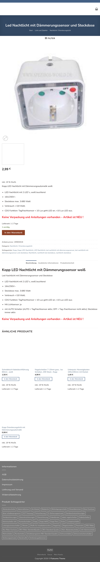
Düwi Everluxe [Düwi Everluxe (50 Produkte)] (88, 509)
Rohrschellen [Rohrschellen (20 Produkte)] (7, 534)
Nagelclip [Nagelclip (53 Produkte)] (56, 526)
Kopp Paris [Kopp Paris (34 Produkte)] (54, 521)
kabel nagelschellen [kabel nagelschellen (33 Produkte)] (69, 517)
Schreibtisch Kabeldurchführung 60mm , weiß (15, 370)
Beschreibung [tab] (30, 263)
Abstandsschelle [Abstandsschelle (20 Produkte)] (9, 509)
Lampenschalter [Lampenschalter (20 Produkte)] (73, 521)
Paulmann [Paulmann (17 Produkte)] (80, 526)
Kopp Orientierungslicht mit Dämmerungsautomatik (13, 428)
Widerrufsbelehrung (11, 494)
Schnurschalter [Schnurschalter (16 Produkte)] (65, 534)
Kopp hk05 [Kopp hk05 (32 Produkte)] (44, 521)
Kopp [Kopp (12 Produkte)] (35, 521)
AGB (4, 474)
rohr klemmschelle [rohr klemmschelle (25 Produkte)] (88, 530)
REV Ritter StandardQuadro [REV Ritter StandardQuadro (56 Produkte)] (30, 530)
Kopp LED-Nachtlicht (25, 250)
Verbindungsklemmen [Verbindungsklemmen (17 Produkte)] (38, 538)
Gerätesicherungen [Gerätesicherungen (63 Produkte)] (10, 517)
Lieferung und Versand (12, 489)
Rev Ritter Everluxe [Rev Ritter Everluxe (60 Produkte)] (10, 530)
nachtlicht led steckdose (46, 253)
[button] (96, 9)
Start (31, 30)
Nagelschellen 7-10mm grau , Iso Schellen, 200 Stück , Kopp (49, 370)
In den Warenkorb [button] (10, 379)
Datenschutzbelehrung (12, 479)
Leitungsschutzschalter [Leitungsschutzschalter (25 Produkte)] (11, 526)
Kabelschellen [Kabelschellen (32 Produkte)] (84, 517)
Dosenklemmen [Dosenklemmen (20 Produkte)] (75, 509)
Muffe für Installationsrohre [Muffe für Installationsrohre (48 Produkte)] (40, 526)
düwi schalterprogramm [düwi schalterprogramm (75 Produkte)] (12, 513)
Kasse (50, 555)
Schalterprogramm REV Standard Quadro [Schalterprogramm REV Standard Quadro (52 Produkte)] (42, 534)
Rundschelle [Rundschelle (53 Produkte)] (19, 534)
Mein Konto (58, 555)
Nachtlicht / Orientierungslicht (60, 30)
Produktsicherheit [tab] (68, 263)
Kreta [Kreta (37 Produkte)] (63, 521)
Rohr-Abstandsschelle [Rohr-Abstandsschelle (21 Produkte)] (70, 530)
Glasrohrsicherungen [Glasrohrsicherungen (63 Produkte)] (27, 517)
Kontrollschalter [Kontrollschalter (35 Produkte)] (25, 521)
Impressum (7, 484)
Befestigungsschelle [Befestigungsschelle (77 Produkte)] (59, 509)
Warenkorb (41, 555)
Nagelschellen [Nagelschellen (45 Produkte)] (68, 526)
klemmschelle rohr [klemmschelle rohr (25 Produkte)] (10, 521)
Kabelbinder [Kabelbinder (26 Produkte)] (55, 517)
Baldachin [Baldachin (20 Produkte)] (45, 509)
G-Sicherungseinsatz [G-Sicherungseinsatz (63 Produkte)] (55, 513)
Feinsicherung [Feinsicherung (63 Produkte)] (40, 513)
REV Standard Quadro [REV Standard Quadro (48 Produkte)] (51, 530)
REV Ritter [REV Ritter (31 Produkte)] (90, 526)
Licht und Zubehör (41, 30)
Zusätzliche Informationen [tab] (48, 263)
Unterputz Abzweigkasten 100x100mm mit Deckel (78, 370)
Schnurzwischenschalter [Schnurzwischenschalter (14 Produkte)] (83, 534)
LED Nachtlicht (39, 250)
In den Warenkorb (13, 232)
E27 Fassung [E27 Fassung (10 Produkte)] (28, 513)
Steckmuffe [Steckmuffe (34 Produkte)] (23, 538)
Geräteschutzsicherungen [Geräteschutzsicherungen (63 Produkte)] (75, 513)
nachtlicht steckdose (63, 253)
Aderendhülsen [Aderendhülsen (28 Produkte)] (23, 509)
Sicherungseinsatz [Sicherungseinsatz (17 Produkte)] (9, 538)
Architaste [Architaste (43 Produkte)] (35, 509)
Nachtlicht (32, 253)
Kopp (15, 250)
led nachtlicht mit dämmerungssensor (60, 250)
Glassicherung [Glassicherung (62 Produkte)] (42, 517)
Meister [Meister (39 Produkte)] (25, 526)
